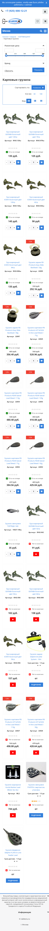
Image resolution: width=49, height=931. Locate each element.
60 (34, 94)
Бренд (7, 63)
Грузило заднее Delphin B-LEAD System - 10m (36, 656)
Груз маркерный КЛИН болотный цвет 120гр (13, 199)
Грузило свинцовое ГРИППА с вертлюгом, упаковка (36, 787)
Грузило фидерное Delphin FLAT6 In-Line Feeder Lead (13, 852)
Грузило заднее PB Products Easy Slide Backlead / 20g (36, 265)
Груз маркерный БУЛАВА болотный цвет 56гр (13, 591)
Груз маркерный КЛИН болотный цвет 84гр (13, 265)
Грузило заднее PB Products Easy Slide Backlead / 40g (12, 330)
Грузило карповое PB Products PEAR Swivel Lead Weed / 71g (12, 461)
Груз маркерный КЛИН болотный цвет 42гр (36, 199)
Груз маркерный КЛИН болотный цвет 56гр (13, 656)
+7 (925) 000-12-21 (16, 10)
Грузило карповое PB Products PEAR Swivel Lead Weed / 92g (36, 461)
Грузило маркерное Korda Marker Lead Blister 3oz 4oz (13, 787)
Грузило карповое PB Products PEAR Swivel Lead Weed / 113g (12, 395)
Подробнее (36, 685)
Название (38, 87)
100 (41, 94)
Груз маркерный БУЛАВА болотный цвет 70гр (36, 134)
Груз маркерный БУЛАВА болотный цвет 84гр (36, 591)
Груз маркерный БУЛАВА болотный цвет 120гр (13, 134)
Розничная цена (12, 45)
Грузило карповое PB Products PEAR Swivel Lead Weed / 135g (36, 395)
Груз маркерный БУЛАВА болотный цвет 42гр (36, 526)
